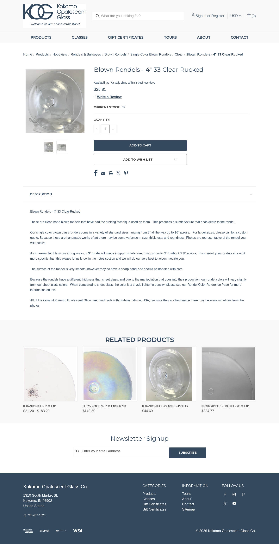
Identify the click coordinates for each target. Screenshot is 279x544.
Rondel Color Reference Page (209, 284)
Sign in (201, 16)
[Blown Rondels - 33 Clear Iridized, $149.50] (110, 374)
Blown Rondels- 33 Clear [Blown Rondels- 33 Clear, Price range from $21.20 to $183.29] (39, 406)
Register (217, 16)
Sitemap (188, 508)
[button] (108, 97)
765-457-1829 (36, 513)
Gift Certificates (125, 37)
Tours (170, 37)
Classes (80, 37)
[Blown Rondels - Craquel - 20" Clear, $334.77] (228, 374)
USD (235, 16)
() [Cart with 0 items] (251, 15)
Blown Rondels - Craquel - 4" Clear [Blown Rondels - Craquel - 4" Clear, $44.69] (165, 406)
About (203, 37)
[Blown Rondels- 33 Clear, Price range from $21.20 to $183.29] (50, 374)
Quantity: (101, 119)
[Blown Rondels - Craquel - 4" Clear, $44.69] (169, 374)
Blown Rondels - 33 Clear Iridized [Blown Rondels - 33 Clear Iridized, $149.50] (104, 406)
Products (41, 37)
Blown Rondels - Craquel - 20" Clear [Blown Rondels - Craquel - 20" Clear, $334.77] (225, 406)
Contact (239, 37)
